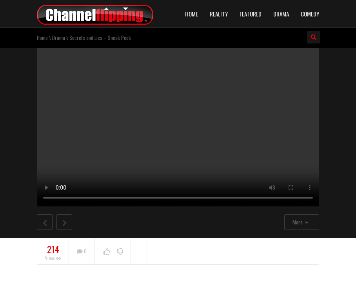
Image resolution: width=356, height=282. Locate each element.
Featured (251, 13)
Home (191, 13)
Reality (219, 13)
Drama (281, 13)
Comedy (310, 13)
